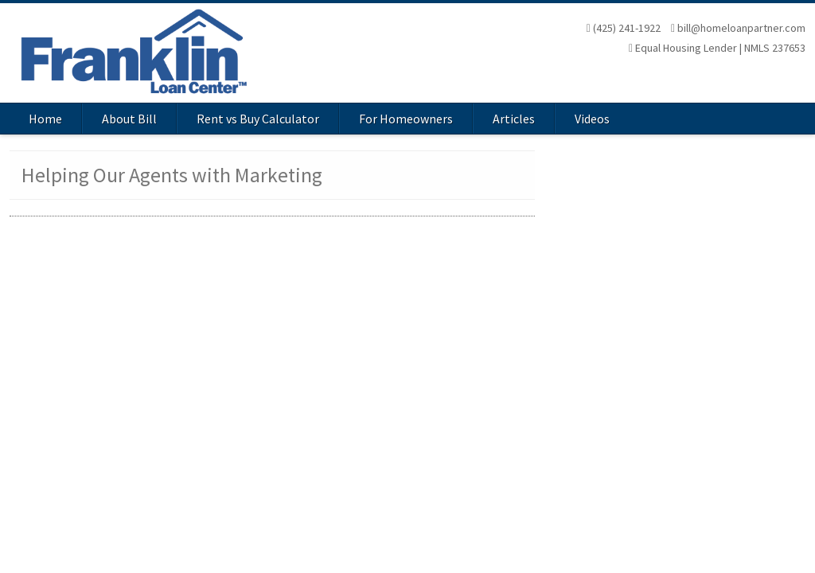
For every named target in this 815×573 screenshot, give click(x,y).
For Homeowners (406, 119)
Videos (592, 119)
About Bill (129, 119)
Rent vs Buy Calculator (258, 119)
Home (45, 119)
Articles (514, 119)
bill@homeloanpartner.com (738, 28)
